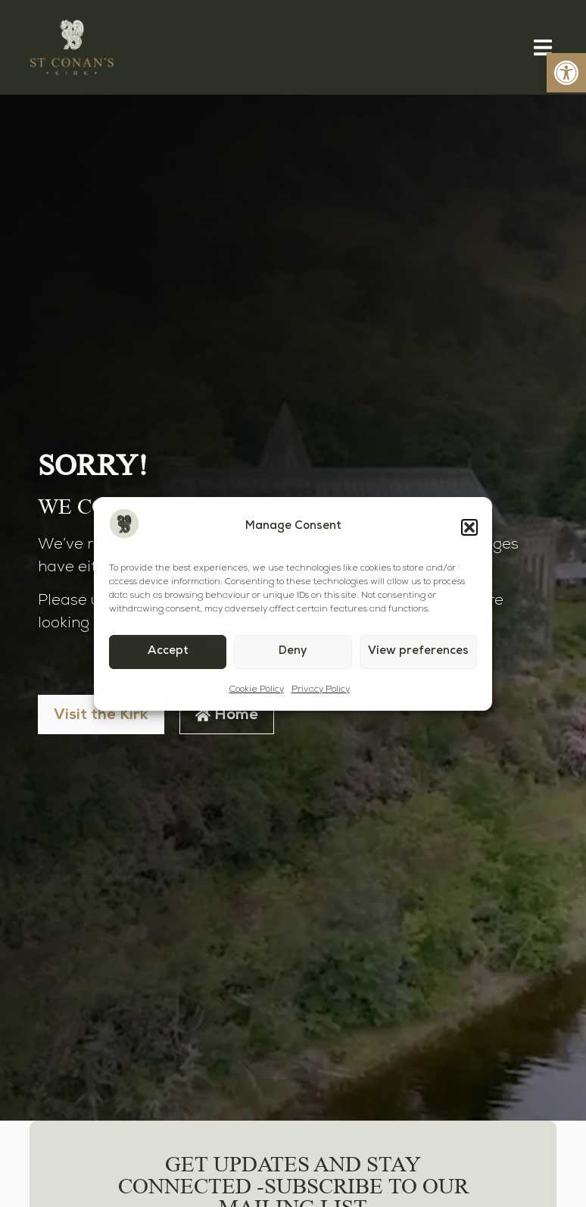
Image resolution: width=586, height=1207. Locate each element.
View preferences (418, 651)
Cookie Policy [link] (256, 689)
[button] (469, 527)
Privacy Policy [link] (320, 689)
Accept (168, 651)
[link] (566, 72)
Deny (293, 651)
